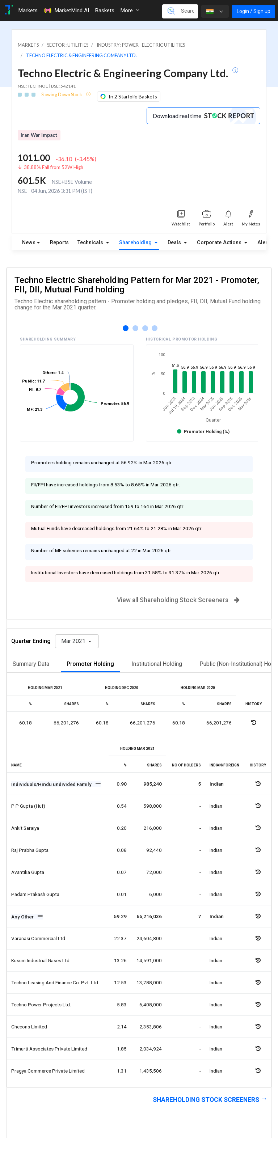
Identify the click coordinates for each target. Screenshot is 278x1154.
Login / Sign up (253, 11)
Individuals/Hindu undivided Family (52, 784)
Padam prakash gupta (35, 894)
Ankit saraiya (25, 828)
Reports (59, 243)
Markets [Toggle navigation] (28, 10)
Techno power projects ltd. (41, 1004)
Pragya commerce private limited (48, 1071)
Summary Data (31, 663)
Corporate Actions (220, 243)
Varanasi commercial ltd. (38, 938)
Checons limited (29, 1027)
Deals (175, 243)
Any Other (23, 917)
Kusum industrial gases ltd (40, 960)
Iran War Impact (39, 135)
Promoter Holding (90, 663)
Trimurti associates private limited (49, 1049)
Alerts (264, 241)
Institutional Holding (156, 663)
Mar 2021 (74, 641)
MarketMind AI (66, 10)
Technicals (91, 243)
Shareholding (136, 243)
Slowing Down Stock (62, 94)
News (28, 243)
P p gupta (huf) (28, 806)
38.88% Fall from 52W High (53, 167)
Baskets (104, 10)
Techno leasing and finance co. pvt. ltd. (55, 982)
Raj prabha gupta (30, 850)
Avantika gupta (27, 872)
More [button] (129, 10)
